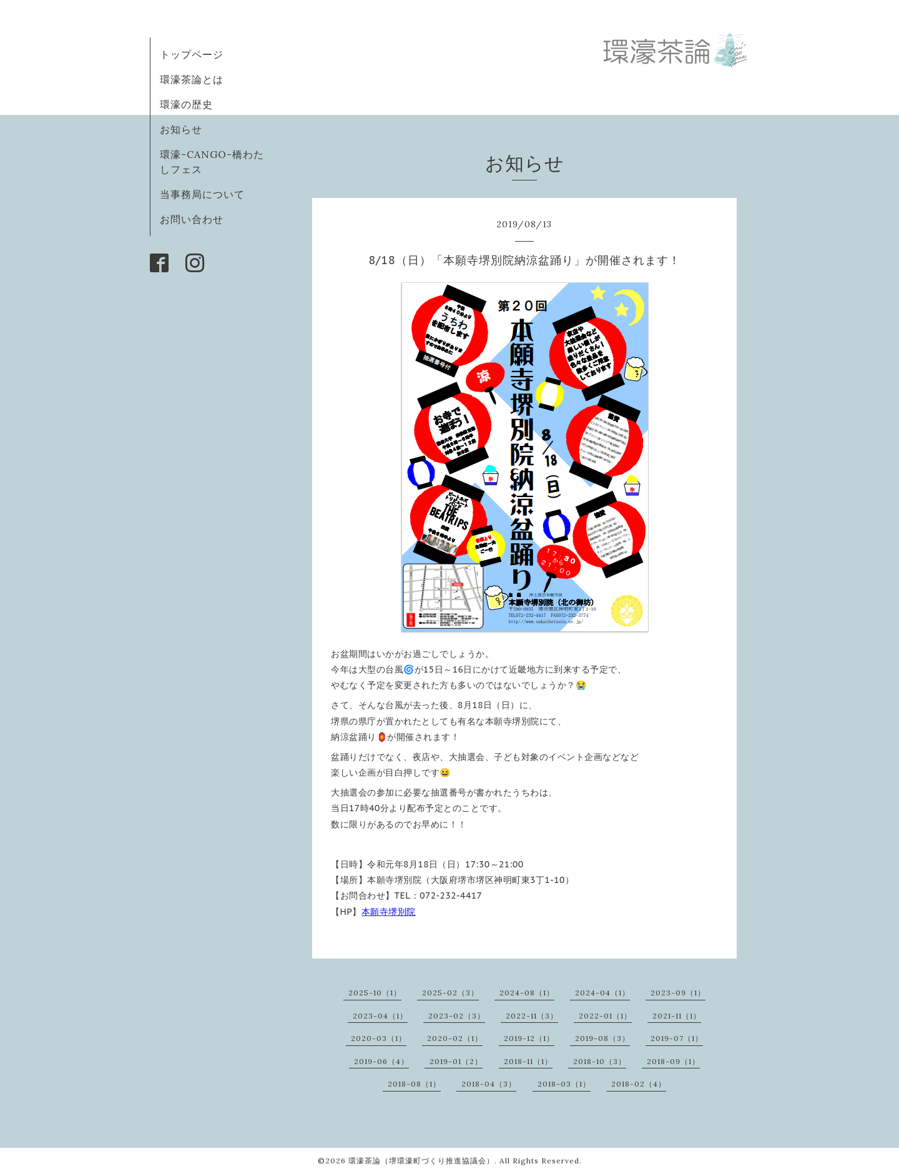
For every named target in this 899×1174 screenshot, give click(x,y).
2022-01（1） (605, 1015)
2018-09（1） (673, 1061)
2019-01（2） (456, 1061)
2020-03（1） (378, 1038)
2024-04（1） (602, 992)
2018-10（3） (599, 1061)
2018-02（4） (638, 1083)
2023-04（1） (380, 1015)
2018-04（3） (488, 1083)
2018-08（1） (414, 1083)
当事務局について (202, 194)
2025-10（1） (374, 992)
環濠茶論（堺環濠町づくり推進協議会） (421, 1160)
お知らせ (181, 129)
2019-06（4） (381, 1061)
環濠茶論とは (192, 79)
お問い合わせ (192, 219)
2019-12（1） (529, 1038)
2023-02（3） (456, 1015)
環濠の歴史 (186, 104)
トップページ (192, 54)
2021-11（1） (676, 1015)
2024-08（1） (526, 992)
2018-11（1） (528, 1061)
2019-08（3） (602, 1038)
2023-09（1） (678, 992)
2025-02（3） (450, 992)
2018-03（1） (564, 1083)
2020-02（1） (455, 1038)
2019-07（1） (677, 1038)
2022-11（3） (532, 1015)
